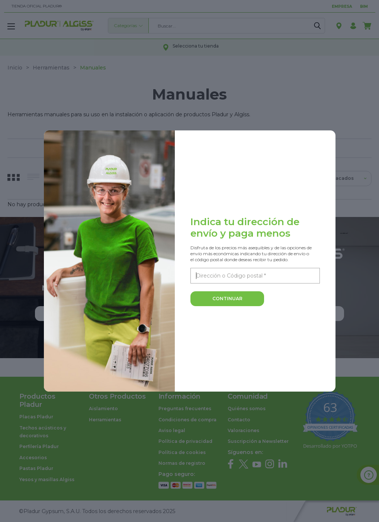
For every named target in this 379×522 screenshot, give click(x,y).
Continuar (227, 298)
